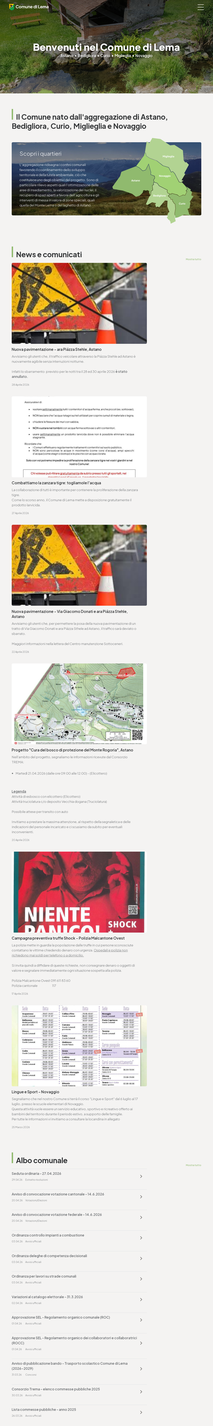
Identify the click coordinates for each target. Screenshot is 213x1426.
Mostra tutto (193, 259)
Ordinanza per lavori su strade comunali (141, 795)
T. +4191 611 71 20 (121, 1320)
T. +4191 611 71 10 (24, 1366)
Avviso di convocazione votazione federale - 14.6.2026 (48, 771)
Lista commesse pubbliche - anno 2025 (141, 867)
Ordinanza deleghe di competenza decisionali (49, 795)
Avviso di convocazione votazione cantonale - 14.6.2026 (147, 746)
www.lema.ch (27, 961)
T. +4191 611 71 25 (29, 1046)
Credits (115, 1412)
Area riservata (131, 1412)
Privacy (74, 1412)
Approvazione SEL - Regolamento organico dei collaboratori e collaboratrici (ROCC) (50, 843)
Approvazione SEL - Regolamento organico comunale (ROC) (144, 818)
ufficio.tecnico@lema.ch (36, 1051)
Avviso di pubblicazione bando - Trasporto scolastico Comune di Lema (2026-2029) (144, 843)
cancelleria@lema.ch (33, 956)
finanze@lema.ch (122, 1325)
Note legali (88, 1412)
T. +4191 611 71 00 (29, 951)
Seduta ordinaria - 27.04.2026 (36, 743)
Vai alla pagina (31, 999)
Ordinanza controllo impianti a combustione (145, 769)
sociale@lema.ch (25, 1371)
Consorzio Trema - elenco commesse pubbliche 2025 (51, 869)
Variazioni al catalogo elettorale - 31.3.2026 (47, 815)
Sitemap (102, 1412)
